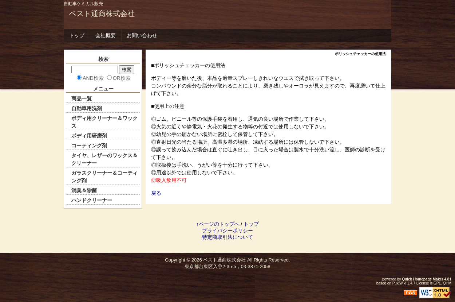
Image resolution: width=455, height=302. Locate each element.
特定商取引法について (227, 237)
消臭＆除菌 (84, 190)
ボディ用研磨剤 (89, 136)
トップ (76, 35)
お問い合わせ (142, 35)
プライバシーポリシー (227, 230)
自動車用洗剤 (86, 108)
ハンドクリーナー (91, 200)
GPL (437, 283)
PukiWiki (399, 283)
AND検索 (93, 78)
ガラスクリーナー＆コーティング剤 (104, 176)
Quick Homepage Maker (422, 279)
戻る (156, 193)
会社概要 (105, 35)
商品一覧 (81, 98)
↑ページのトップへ (218, 224)
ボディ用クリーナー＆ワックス (104, 122)
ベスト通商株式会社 (102, 13)
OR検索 (122, 78)
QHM (447, 283)
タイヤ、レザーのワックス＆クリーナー (104, 159)
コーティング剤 (89, 145)
